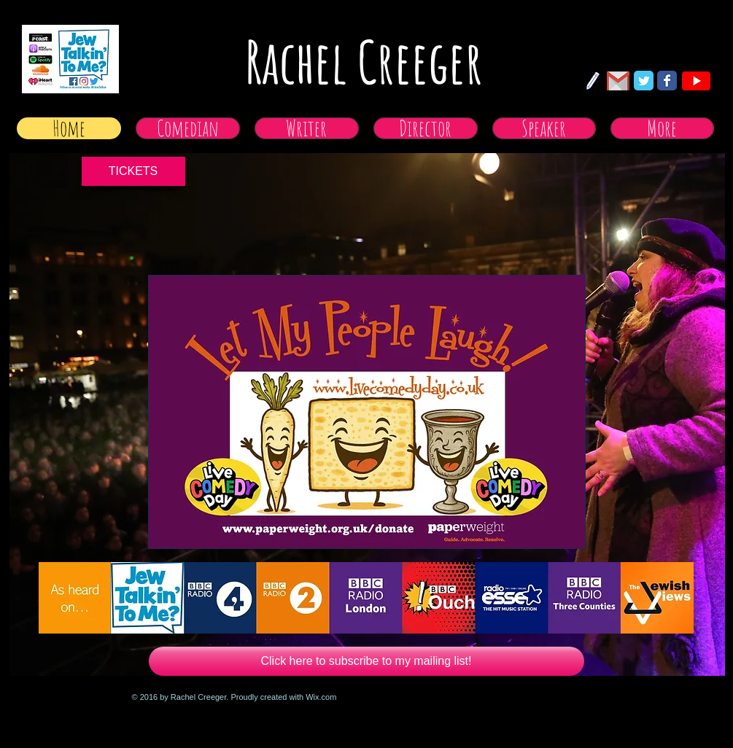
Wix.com (321, 697)
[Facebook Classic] (667, 80)
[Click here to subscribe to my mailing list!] (366, 661)
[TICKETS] (133, 171)
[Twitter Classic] (644, 80)
